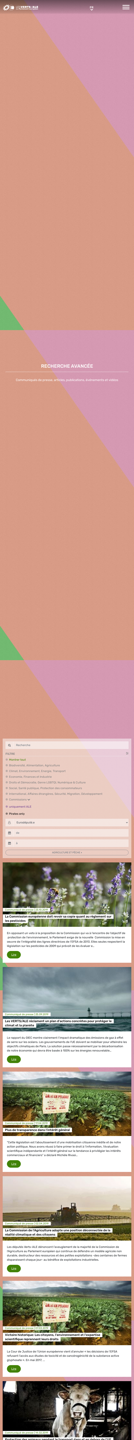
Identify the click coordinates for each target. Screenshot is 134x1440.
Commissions (19, 799)
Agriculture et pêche (66, 852)
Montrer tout (17, 759)
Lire (16, 954)
